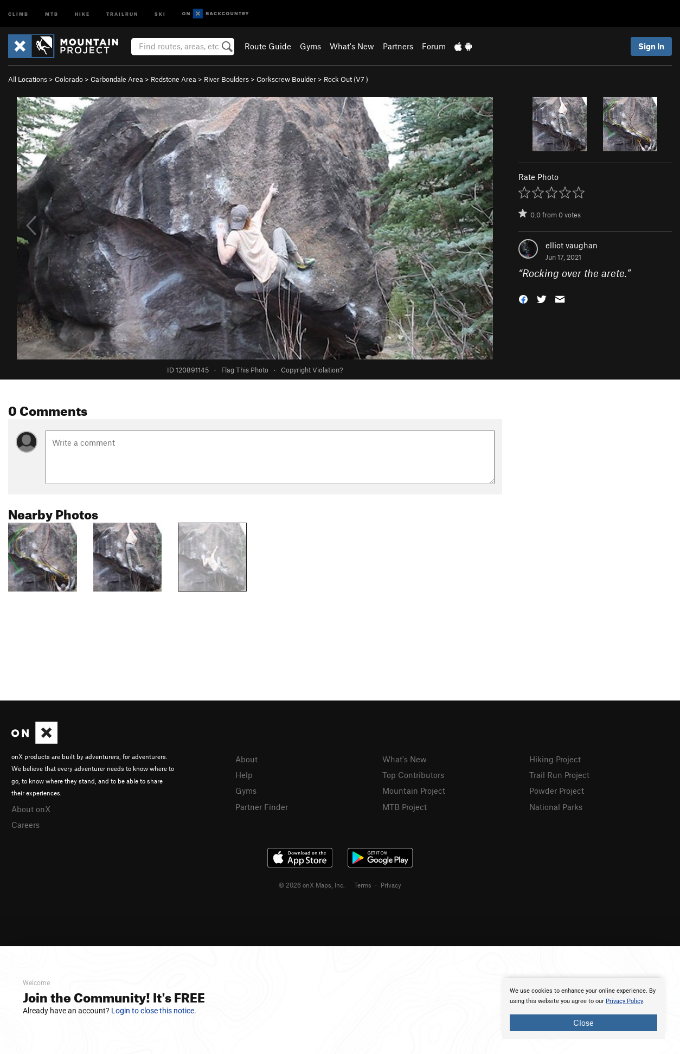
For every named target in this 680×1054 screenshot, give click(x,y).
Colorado (69, 79)
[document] (583, 1008)
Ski (160, 13)
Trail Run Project (559, 775)
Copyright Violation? (312, 369)
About (246, 759)
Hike (82, 13)
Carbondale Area (117, 79)
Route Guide (268, 46)
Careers (25, 825)
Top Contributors (413, 775)
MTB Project (404, 807)
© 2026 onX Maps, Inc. (312, 885)
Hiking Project (555, 759)
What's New (352, 46)
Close (583, 1022)
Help (244, 775)
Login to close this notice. (153, 1010)
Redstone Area (173, 79)
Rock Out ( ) (346, 79)
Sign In (651, 46)
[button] (523, 298)
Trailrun (122, 13)
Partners (398, 46)
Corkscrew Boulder (286, 79)
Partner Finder (261, 807)
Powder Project (556, 790)
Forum (434, 46)
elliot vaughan (572, 245)
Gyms (310, 46)
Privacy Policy (624, 1001)
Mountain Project (413, 790)
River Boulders (226, 79)
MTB (52, 13)
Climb (18, 13)
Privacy (391, 885)
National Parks (555, 807)
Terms (362, 885)
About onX (30, 809)
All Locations (27, 79)
